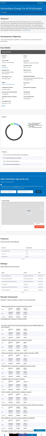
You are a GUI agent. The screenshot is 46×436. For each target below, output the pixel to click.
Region (3, 82)
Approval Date (5, 70)
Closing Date (27, 92)
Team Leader (5, 60)
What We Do (3, 2)
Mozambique (5, 67)
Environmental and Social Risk (9, 92)
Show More (26, 30)
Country (4, 65)
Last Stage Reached (29, 96)
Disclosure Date (28, 65)
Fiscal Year (27, 82)
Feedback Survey (39, 430)
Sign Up (38, 191)
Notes (3, 106)
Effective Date (27, 70)
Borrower (26, 61)
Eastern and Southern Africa (8, 84)
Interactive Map (39, 226)
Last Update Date (6, 101)
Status (25, 56)
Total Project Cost (7, 76)
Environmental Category (30, 87)
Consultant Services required (9, 96)
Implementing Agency (29, 76)
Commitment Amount (7, 87)
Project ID (4, 56)
